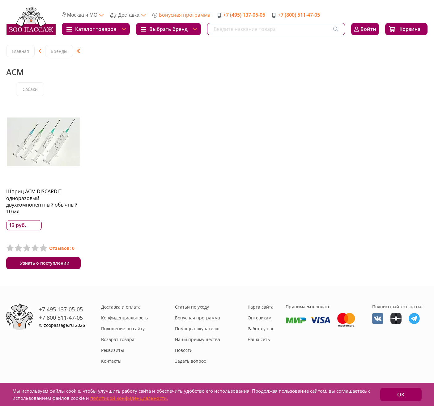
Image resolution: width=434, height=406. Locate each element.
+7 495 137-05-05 (61, 309)
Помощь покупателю (197, 328)
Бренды (59, 51)
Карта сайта (261, 307)
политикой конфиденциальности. (129, 398)
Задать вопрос (190, 361)
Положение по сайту (123, 328)
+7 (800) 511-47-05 (299, 14)
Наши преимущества (197, 339)
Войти (368, 29)
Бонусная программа (185, 14)
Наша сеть (259, 339)
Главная (20, 51)
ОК (400, 394)
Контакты (111, 361)
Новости (184, 350)
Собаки (30, 89)
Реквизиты (112, 350)
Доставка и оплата (121, 307)
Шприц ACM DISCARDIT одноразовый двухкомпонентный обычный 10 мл (42, 201)
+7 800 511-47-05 (61, 317)
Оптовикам (259, 318)
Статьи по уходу (192, 307)
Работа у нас (261, 328)
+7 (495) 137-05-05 (244, 14)
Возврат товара (117, 339)
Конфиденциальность (124, 318)
